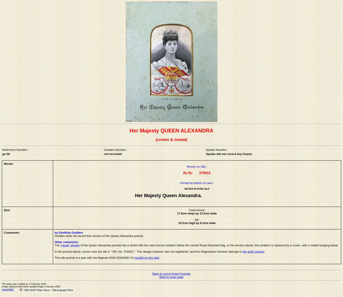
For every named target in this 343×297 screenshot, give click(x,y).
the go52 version (253, 251)
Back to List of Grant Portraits (171, 273)
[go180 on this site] (147, 257)
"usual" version (70, 245)
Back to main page (171, 277)
